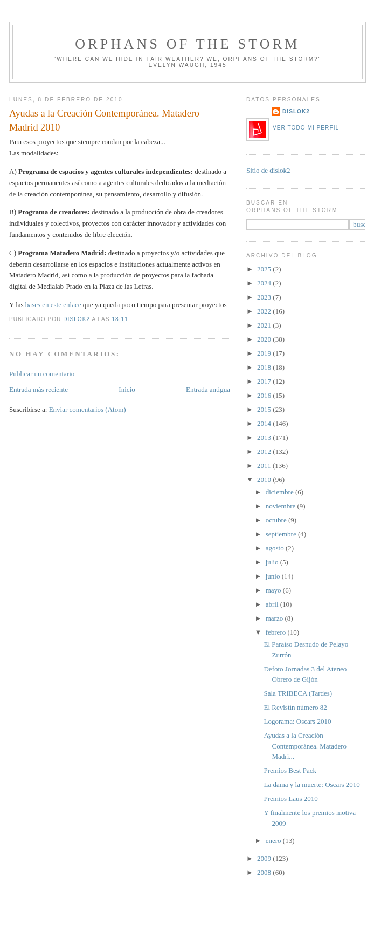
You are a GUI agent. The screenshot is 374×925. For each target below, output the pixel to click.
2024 (265, 283)
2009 (265, 858)
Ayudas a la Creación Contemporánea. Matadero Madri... (305, 745)
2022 (265, 311)
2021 (265, 325)
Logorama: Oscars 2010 (297, 721)
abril (273, 604)
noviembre (281, 506)
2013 (265, 437)
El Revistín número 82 (295, 707)
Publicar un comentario (41, 374)
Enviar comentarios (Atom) (87, 409)
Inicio (127, 389)
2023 (265, 297)
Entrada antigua (208, 389)
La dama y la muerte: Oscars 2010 (311, 784)
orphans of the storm (187, 44)
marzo (275, 618)
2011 (265, 465)
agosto (276, 548)
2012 (265, 451)
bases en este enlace (53, 305)
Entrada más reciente (38, 389)
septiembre (282, 534)
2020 (265, 339)
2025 (265, 269)
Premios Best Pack (290, 770)
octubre (277, 520)
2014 (265, 423)
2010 (265, 479)
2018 (265, 367)
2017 (265, 381)
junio (274, 576)
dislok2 (77, 319)
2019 (265, 353)
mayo (274, 590)
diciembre (280, 492)
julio (273, 562)
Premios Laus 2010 (290, 798)
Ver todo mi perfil (306, 128)
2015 (265, 409)
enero (274, 840)
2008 (265, 872)
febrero (277, 632)
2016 (265, 395)
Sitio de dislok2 (268, 170)
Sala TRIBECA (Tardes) (298, 693)
